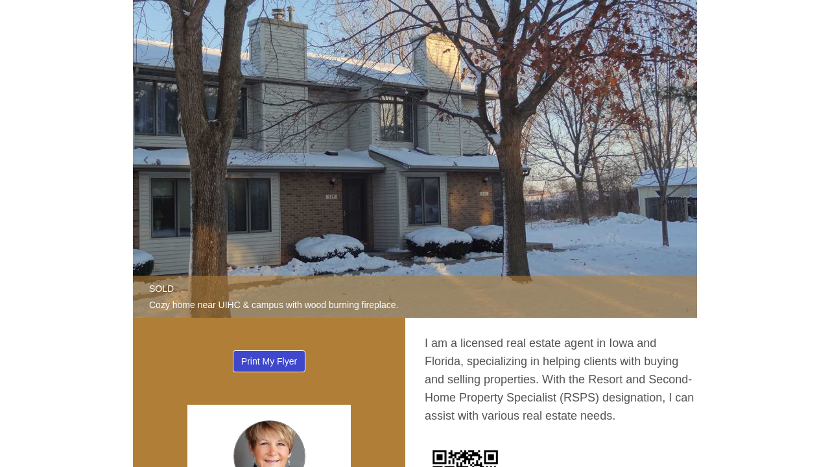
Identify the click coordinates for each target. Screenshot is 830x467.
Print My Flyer (269, 361)
